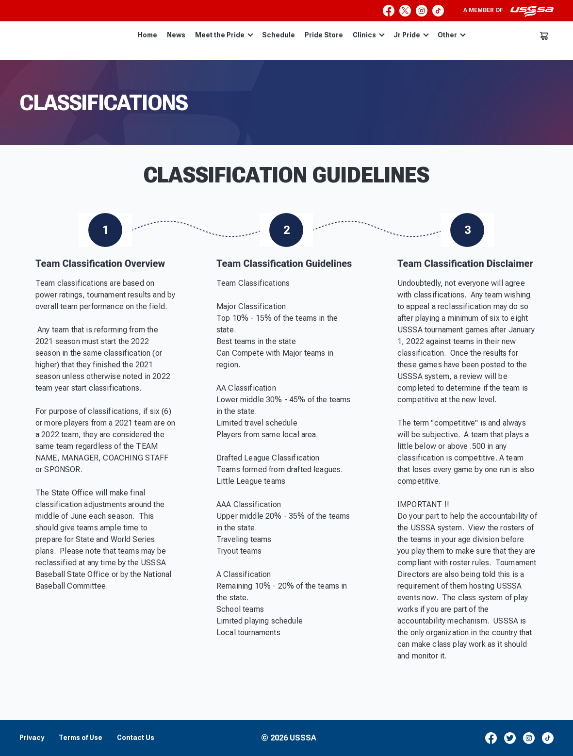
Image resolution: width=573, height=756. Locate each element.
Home (147, 35)
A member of (508, 11)
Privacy (31, 737)
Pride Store (324, 35)
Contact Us (135, 737)
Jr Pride (411, 35)
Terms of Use (80, 737)
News (176, 35)
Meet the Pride (224, 35)
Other (452, 35)
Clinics (369, 35)
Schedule (278, 35)
